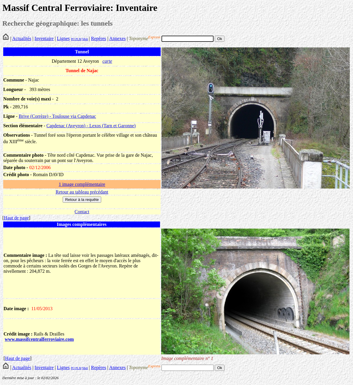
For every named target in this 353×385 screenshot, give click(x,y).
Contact (82, 211)
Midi (85, 39)
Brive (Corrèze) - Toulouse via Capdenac (57, 116)
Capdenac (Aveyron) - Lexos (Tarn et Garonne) (91, 125)
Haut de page (16, 217)
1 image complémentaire (82, 184)
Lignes (63, 38)
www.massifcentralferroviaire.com (39, 339)
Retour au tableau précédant (82, 191)
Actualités (21, 38)
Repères (98, 38)
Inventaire (44, 38)
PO (73, 39)
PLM (78, 39)
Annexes (117, 38)
